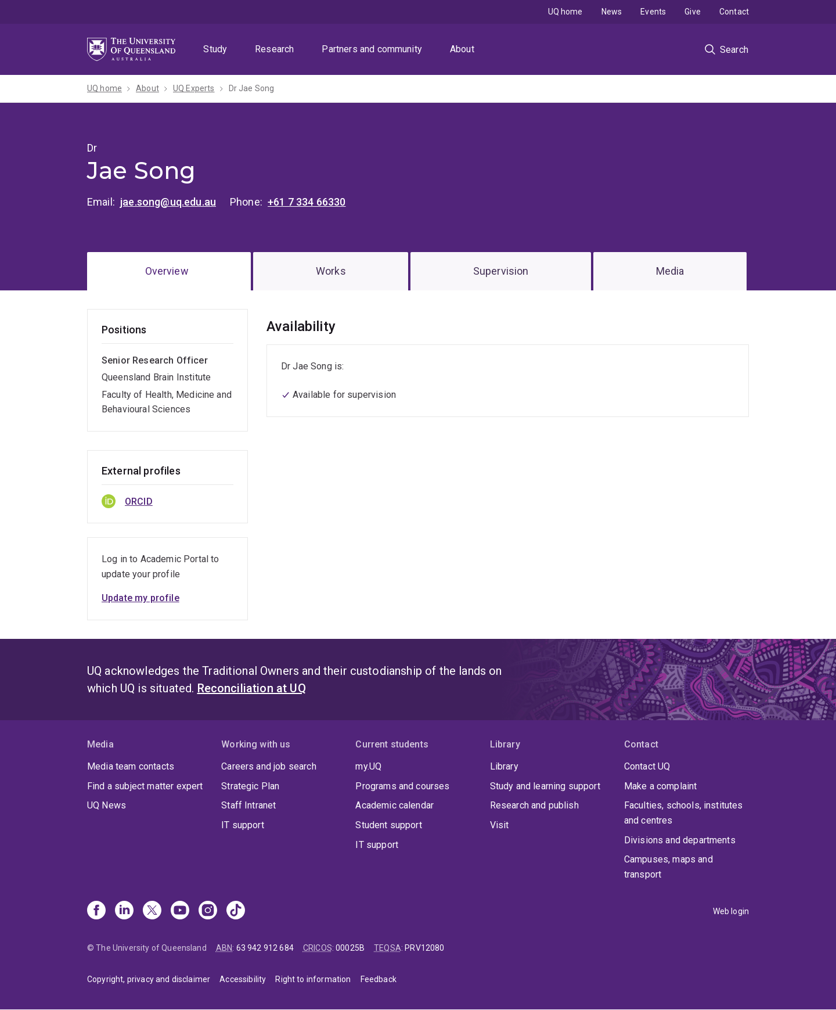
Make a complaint (660, 786)
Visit (499, 825)
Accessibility (242, 979)
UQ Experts (194, 88)
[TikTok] (235, 911)
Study (215, 49)
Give (692, 11)
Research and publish (534, 805)
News (611, 11)
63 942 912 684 (265, 948)
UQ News (106, 805)
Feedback (379, 979)
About (462, 49)
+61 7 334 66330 (306, 202)
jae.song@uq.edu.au (168, 202)
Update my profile (140, 597)
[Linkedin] (124, 911)
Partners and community (372, 49)
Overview (167, 271)
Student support (388, 825)
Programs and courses (402, 786)
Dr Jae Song (252, 88)
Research (274, 49)
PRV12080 (424, 948)
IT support (242, 825)
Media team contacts (130, 766)
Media (670, 271)
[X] (152, 911)
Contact (734, 11)
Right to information (313, 979)
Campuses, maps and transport (668, 867)
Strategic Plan (250, 786)
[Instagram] (208, 911)
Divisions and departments (680, 840)
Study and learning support (545, 786)
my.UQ (368, 766)
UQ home (565, 11)
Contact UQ (647, 766)
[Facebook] (96, 911)
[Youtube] (180, 911)
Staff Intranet (248, 805)
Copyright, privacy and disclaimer (148, 979)
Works (331, 271)
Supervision (501, 271)
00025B (350, 948)
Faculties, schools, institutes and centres (683, 813)
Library (504, 766)
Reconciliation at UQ (251, 688)
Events (653, 11)
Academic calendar (394, 805)
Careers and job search (268, 766)
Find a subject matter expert (145, 786)
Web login (731, 911)
